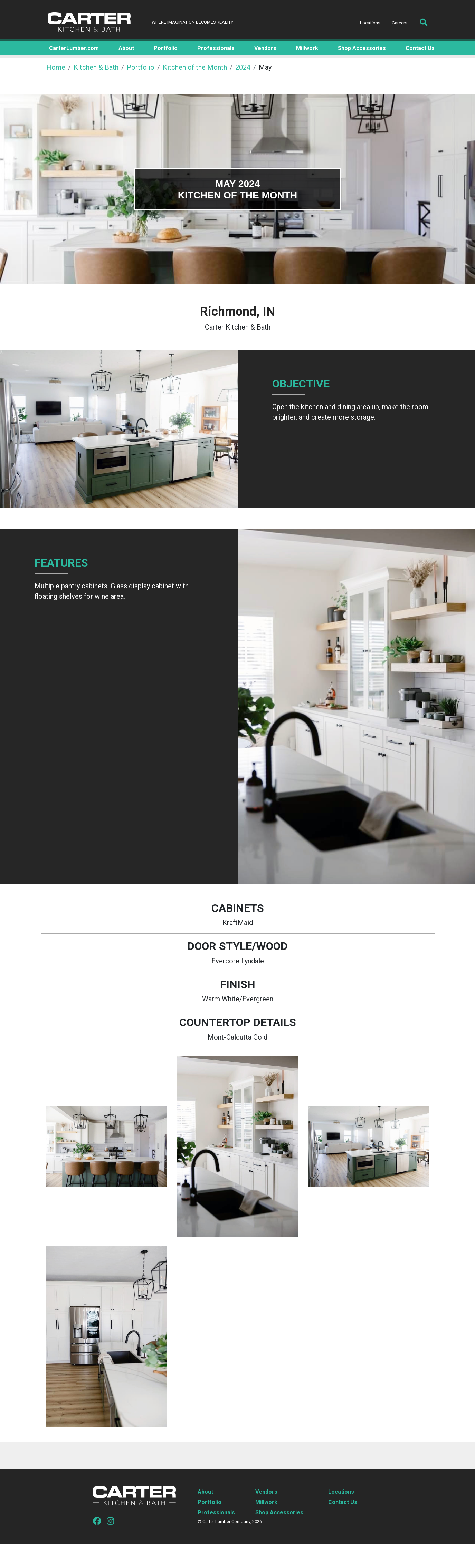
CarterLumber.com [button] (74, 48)
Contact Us (342, 1502)
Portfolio (140, 67)
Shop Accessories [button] (362, 48)
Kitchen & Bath (96, 67)
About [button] (126, 48)
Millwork (266, 1502)
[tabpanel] (237, 189)
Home (55, 67)
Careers (399, 23)
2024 (242, 67)
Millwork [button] (307, 48)
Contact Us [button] (420, 48)
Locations (370, 23)
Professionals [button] (216, 48)
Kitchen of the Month (195, 67)
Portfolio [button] (166, 48)
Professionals (216, 1512)
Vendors (266, 1491)
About (205, 1491)
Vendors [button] (265, 48)
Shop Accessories (279, 1512)
